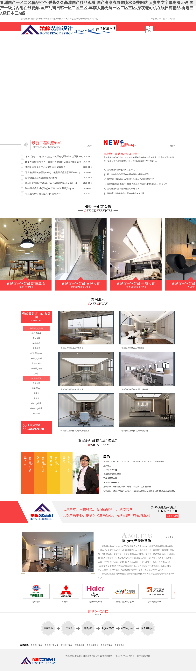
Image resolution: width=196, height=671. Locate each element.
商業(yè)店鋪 (36, 358)
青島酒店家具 (106, 645)
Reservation (142, 42)
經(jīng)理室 (36, 403)
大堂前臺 (36, 383)
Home (32, 42)
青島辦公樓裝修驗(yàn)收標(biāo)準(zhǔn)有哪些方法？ (131, 179)
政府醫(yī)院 (36, 368)
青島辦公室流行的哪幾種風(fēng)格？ (123, 189)
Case (76, 42)
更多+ (89, 146)
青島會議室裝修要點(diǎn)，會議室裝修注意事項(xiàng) (58, 172)
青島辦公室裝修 (51, 645)
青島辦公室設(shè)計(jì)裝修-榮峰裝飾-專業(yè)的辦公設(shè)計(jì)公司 (137, 184)
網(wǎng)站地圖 (143, 656)
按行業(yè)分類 (36, 328)
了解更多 (169, 537)
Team (98, 43)
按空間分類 (36, 378)
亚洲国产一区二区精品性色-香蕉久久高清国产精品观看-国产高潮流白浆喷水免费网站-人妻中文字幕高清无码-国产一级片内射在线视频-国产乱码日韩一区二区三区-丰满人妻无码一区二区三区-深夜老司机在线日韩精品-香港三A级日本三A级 (96, 7)
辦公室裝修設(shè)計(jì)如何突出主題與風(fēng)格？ (58, 188)
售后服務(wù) (147, 628)
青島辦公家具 (36, 645)
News (120, 42)
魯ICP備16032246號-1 (125, 656)
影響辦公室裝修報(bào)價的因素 (58, 177)
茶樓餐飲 (36, 343)
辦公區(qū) (36, 388)
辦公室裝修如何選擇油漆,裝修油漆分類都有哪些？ (129, 174)
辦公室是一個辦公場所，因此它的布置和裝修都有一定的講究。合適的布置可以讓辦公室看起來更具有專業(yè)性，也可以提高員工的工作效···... (139, 157)
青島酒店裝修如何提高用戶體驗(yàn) (58, 193)
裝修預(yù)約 (156, 19)
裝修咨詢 (48, 628)
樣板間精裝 (36, 363)
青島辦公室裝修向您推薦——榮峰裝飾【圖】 (126, 193)
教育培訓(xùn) (36, 353)
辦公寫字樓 (36, 333)
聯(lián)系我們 (169, 19)
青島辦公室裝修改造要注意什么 (121, 170)
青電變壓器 (119, 645)
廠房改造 (36, 348)
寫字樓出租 (79, 645)
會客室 (36, 398)
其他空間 (36, 413)
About (54, 42)
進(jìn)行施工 (108, 628)
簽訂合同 (88, 628)
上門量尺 (68, 628)
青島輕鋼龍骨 (92, 645)
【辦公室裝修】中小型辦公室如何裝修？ (58, 167)
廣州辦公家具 (66, 645)
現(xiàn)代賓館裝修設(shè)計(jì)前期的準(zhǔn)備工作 (58, 183)
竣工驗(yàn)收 (128, 628)
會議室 (36, 393)
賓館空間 (36, 338)
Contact (164, 42)
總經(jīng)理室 (36, 408)
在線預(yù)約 (172, 516)
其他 (36, 374)
